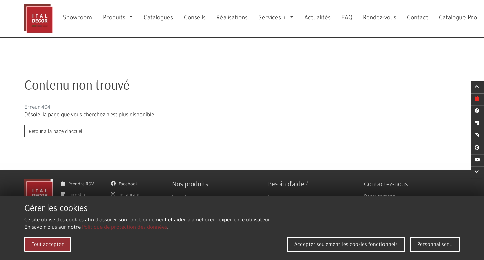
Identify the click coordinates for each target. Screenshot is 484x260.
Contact (417, 18)
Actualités (317, 18)
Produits (114, 18)
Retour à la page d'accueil (56, 131)
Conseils (195, 18)
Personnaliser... (434, 245)
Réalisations (232, 18)
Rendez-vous (379, 18)
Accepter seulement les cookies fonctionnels (346, 245)
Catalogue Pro (458, 18)
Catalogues (158, 18)
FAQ (346, 18)
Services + (272, 18)
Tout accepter (48, 245)
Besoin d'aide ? (288, 183)
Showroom (77, 18)
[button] (132, 19)
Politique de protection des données (124, 228)
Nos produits (190, 183)
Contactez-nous (386, 183)
